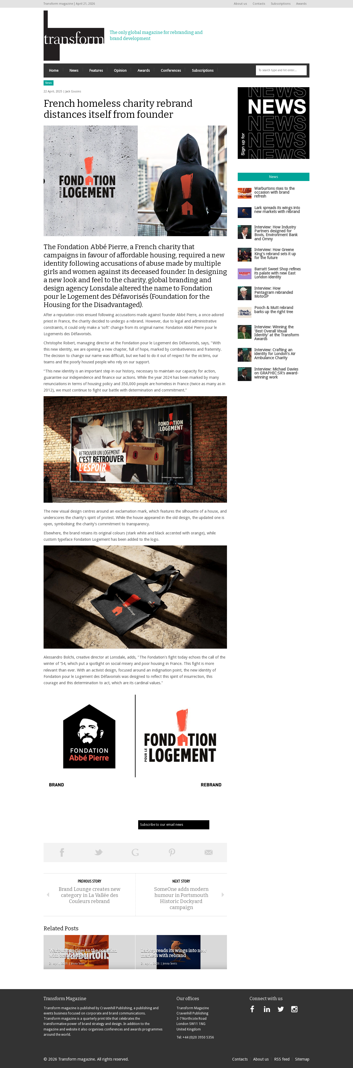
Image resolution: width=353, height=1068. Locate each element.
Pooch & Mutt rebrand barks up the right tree (273, 309)
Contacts (259, 4)
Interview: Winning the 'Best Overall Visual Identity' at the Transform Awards (276, 333)
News (48, 82)
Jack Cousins (73, 91)
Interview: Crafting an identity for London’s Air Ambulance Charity (274, 354)
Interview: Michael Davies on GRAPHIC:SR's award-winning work (276, 373)
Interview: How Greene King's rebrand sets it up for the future (275, 253)
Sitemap (302, 1059)
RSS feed (282, 1059)
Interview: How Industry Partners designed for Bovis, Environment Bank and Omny (276, 233)
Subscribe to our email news (161, 825)
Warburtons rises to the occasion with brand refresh (274, 192)
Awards (301, 4)
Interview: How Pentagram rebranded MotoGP (273, 292)
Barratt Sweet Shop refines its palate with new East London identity (277, 273)
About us (240, 4)
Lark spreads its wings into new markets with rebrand (277, 210)
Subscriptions (281, 4)
